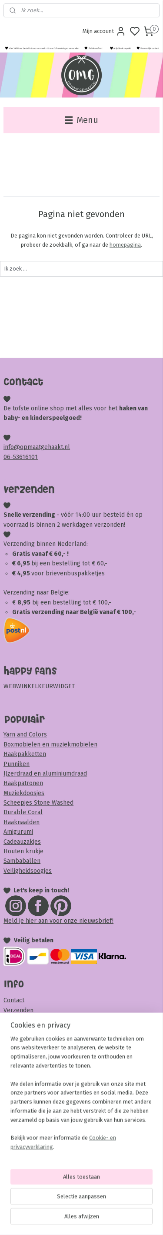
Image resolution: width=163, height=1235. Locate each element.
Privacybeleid (22, 1107)
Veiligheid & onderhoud (36, 1146)
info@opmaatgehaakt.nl (36, 447)
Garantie (15, 1117)
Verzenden (18, 1010)
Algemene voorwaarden (36, 1097)
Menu (81, 120)
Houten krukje (23, 851)
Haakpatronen (23, 783)
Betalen (14, 1030)
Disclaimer (18, 1136)
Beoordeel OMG (25, 1078)
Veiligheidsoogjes (27, 871)
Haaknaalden (21, 822)
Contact (13, 1000)
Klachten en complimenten (41, 1126)
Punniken (16, 764)
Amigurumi (18, 831)
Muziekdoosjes (23, 793)
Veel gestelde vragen (33, 1039)
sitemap (114, 1219)
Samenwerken (23, 1068)
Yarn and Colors (25, 734)
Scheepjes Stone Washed (38, 802)
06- (8, 457)
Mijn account (104, 31)
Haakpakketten (24, 754)
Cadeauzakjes (22, 841)
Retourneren (21, 1020)
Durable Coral (23, 812)
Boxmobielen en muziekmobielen (50, 744)
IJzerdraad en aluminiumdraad (45, 773)
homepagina (125, 244)
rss (131, 1219)
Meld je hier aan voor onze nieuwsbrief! (58, 921)
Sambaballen (21, 861)
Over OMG (17, 1049)
